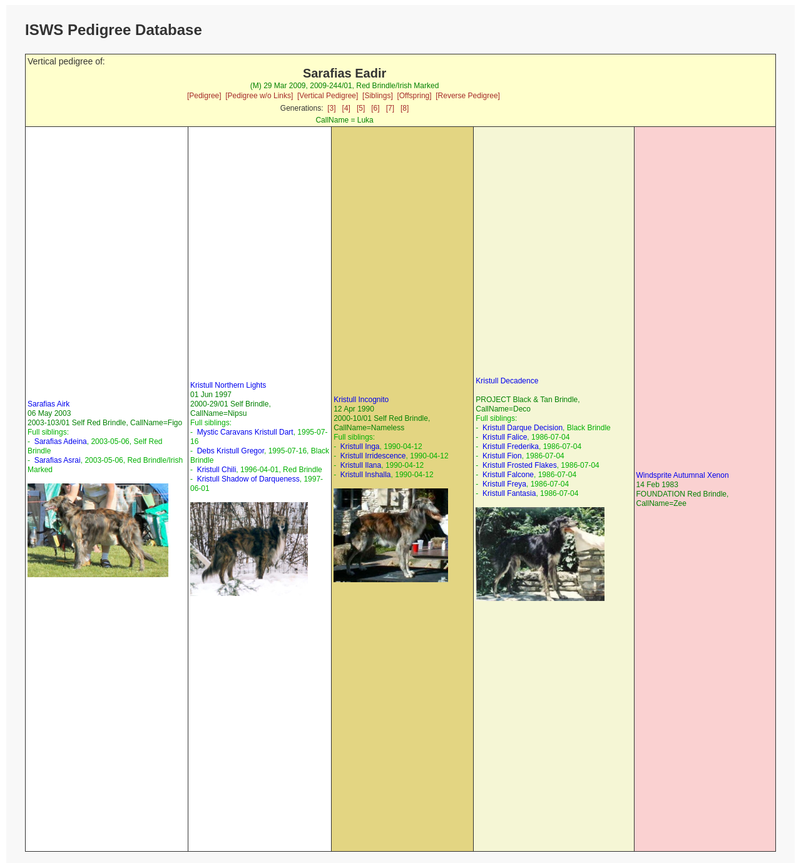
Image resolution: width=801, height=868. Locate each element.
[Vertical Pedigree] (327, 95)
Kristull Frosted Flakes (519, 465)
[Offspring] (414, 95)
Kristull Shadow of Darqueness (248, 479)
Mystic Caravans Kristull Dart (245, 432)
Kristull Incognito (361, 399)
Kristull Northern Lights (228, 385)
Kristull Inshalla (365, 474)
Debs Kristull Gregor (230, 451)
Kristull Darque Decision (522, 427)
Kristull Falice (504, 437)
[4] (346, 108)
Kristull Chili (217, 469)
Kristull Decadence (507, 380)
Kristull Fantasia (509, 493)
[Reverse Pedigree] (468, 95)
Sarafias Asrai (57, 460)
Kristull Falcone (508, 474)
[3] (331, 108)
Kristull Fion (502, 456)
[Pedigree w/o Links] (259, 95)
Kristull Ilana (360, 465)
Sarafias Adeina (60, 441)
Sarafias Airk (48, 404)
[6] (375, 108)
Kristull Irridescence (373, 456)
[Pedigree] (204, 95)
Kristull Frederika (510, 446)
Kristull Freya (504, 484)
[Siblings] (377, 95)
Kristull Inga (360, 446)
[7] (390, 108)
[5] (361, 108)
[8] (404, 108)
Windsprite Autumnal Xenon (682, 475)
